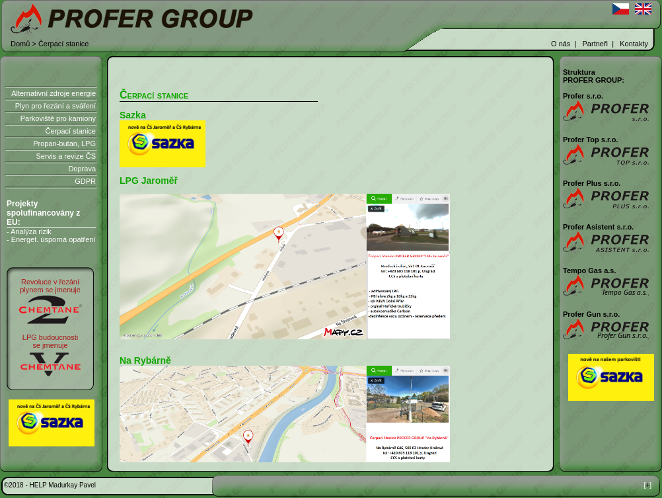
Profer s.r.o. (583, 96)
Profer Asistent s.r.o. (598, 227)
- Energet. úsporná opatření (51, 239)
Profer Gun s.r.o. (591, 314)
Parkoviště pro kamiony (58, 118)
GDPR (85, 181)
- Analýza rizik (29, 231)
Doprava (82, 169)
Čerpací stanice (71, 131)
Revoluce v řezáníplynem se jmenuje (50, 286)
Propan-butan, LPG (64, 143)
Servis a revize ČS (66, 156)
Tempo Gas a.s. (589, 270)
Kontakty (634, 44)
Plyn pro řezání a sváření (55, 106)
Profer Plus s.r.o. (591, 183)
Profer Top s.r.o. (590, 140)
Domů (20, 44)
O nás (560, 44)
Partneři (595, 44)
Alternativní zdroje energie (53, 93)
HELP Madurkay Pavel (63, 485)
